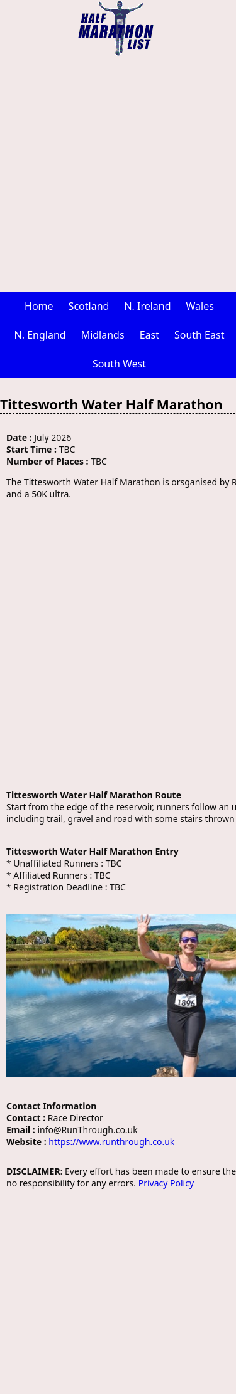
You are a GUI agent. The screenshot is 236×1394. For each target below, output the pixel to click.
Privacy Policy (166, 1183)
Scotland (89, 306)
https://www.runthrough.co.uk (111, 1142)
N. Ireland (147, 306)
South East (199, 335)
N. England (40, 335)
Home (39, 306)
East (149, 335)
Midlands (103, 335)
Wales (200, 306)
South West (119, 364)
